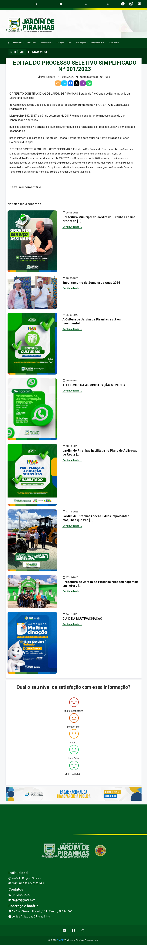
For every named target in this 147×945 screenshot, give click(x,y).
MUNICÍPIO (32, 43)
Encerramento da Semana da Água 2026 (91, 282)
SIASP (60, 940)
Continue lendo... (72, 227)
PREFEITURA (18, 43)
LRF (70, 43)
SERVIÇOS (60, 43)
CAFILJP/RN (114, 43)
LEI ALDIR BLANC (98, 43)
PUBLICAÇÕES (82, 43)
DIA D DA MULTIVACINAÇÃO (82, 618)
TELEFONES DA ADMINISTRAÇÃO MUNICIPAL (94, 385)
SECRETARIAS (47, 43)
